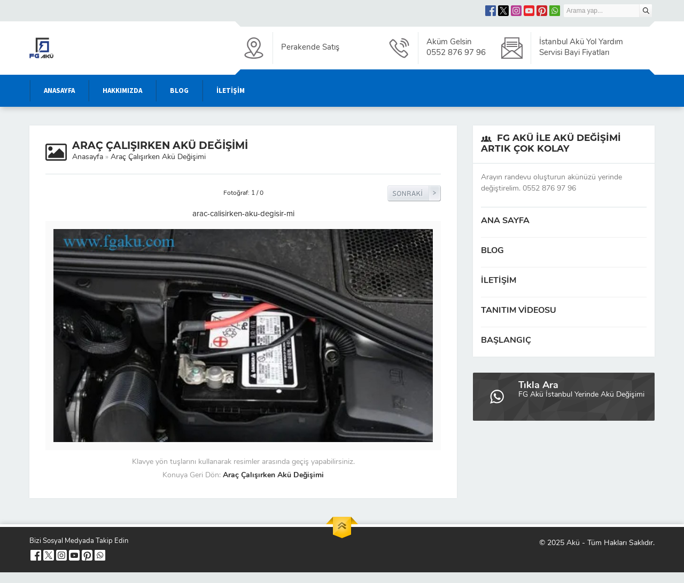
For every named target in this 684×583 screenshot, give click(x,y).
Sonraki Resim (414, 193)
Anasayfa (87, 157)
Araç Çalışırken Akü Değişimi (158, 157)
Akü (573, 543)
